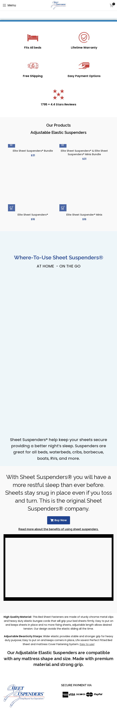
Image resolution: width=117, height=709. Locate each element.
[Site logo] (58, 5)
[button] (11, 144)
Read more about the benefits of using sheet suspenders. (58, 529)
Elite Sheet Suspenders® (33, 214)
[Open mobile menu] (9, 5)
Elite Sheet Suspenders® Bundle (33, 151)
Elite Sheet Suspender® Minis (84, 214)
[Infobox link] (32, 41)
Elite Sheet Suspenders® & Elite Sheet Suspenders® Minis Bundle (84, 152)
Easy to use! (87, 644)
